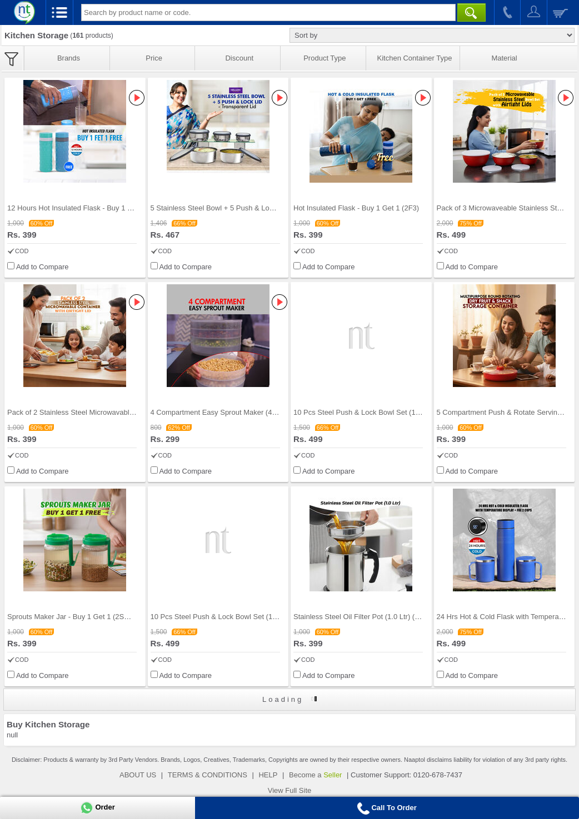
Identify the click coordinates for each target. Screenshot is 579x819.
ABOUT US (137, 775)
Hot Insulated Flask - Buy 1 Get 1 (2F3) (356, 208)
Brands (68, 58)
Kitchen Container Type (414, 58)
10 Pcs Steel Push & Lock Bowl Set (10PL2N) (224, 616)
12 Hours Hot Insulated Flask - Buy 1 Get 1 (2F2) (85, 208)
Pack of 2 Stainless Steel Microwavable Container (87, 412)
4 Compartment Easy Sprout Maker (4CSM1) (223, 412)
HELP (267, 775)
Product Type (324, 58)
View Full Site (290, 790)
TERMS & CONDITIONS (207, 775)
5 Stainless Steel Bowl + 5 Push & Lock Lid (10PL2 (232, 208)
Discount (239, 58)
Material (504, 58)
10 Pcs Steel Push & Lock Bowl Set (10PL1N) (366, 412)
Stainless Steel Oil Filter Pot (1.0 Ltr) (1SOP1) (366, 616)
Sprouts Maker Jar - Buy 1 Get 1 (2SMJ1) (73, 616)
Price (154, 58)
